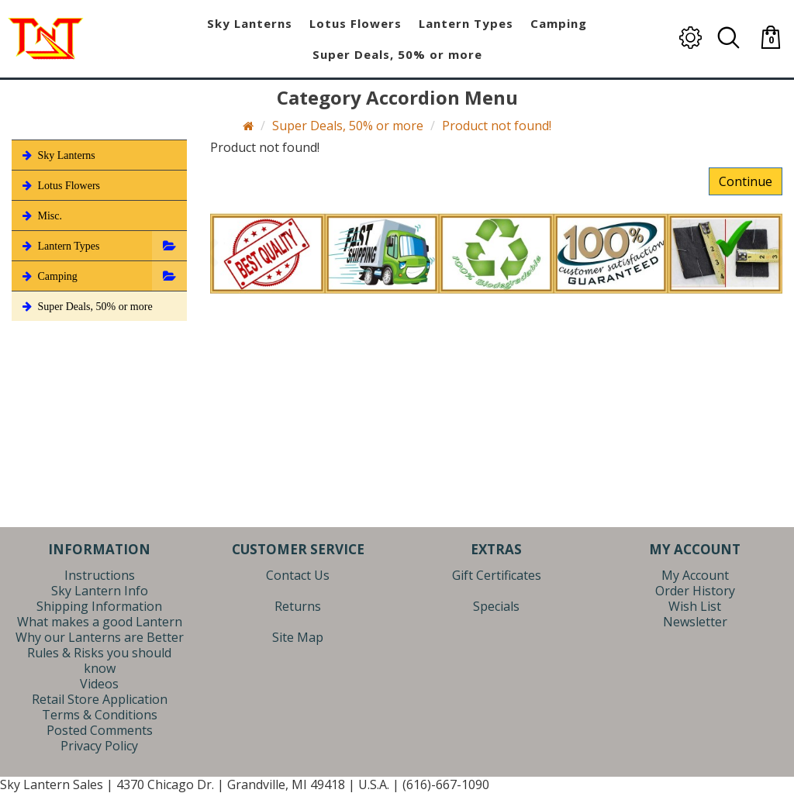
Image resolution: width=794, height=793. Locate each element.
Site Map (297, 637)
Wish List (694, 606)
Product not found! (496, 125)
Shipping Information (99, 606)
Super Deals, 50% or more (347, 125)
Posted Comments (100, 730)
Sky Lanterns (57, 155)
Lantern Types (59, 245)
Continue (745, 181)
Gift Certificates (496, 575)
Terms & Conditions (99, 714)
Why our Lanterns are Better (100, 637)
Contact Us (298, 575)
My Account (695, 575)
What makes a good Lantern (99, 621)
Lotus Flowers (59, 185)
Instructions (99, 575)
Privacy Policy (99, 745)
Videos (99, 683)
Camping (48, 275)
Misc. (40, 215)
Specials (496, 606)
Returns (297, 606)
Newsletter (695, 621)
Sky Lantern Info (99, 590)
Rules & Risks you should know (99, 660)
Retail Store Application (99, 699)
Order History (695, 590)
